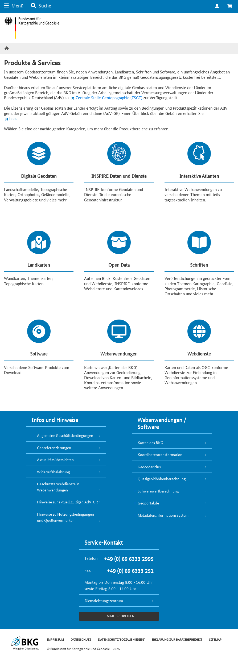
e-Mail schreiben (119, 615)
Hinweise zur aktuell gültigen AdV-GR (67, 501)
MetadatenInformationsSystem (163, 515)
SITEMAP (215, 639)
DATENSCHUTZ (81, 639)
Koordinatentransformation (160, 454)
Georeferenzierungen (54, 447)
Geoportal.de (148, 503)
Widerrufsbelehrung (53, 471)
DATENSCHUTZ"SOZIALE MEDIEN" (121, 639)
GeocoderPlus (149, 466)
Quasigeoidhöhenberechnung (162, 478)
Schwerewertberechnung (158, 491)
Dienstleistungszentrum (104, 600)
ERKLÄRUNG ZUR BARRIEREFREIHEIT (176, 639)
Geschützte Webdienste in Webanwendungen (58, 486)
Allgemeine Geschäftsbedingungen (65, 435)
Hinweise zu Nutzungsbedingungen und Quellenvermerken (65, 517)
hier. (13, 118)
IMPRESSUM (55, 639)
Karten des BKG (150, 442)
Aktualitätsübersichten (55, 459)
